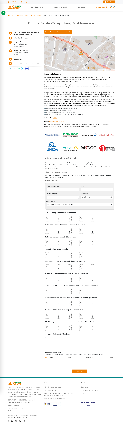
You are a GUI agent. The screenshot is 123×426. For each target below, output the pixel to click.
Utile (46, 383)
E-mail (111, 357)
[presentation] (58, 365)
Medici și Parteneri (60, 7)
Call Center (12, 2)
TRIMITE (79, 371)
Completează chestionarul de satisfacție (58, 32)
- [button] (46, 40)
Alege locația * (51, 201)
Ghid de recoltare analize (52, 387)
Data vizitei (84, 193)
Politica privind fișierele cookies (54, 398)
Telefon (50, 357)
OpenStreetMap (106, 70)
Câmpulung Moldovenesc (32, 15)
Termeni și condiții (50, 390)
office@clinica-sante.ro (56, 121)
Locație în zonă (27, 2)
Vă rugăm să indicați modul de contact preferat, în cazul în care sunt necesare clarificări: (74, 353)
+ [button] (46, 38)
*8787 (55, 118)
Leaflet (100, 70)
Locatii (13, 15)
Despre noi (84, 387)
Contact (84, 383)
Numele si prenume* (53, 186)
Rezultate (109, 2)
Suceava (20, 15)
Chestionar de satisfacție (89, 390)
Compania (81, 7)
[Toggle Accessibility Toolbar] (3, 13)
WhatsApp (89, 357)
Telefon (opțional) (52, 193)
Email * (83, 186)
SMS (69, 357)
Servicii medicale (37, 7)
